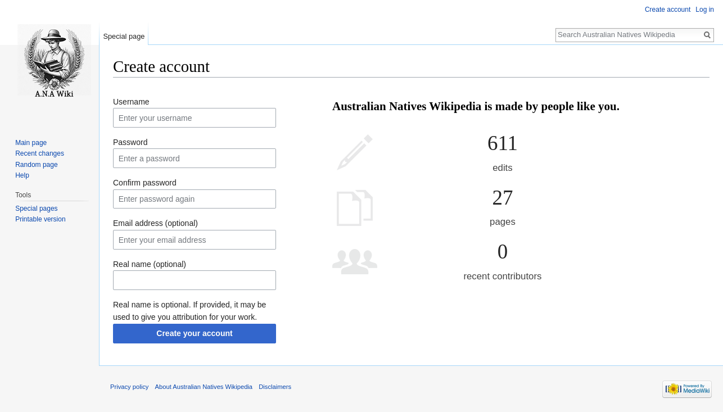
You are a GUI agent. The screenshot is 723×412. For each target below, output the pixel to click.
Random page (36, 165)
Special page (123, 36)
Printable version (40, 219)
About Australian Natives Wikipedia (204, 386)
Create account (667, 9)
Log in (704, 9)
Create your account (194, 333)
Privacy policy (129, 386)
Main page (31, 143)
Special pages (36, 208)
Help (22, 175)
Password (130, 142)
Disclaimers (275, 386)
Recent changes (39, 153)
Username (131, 101)
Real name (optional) (149, 264)
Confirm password (145, 182)
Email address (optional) (155, 223)
